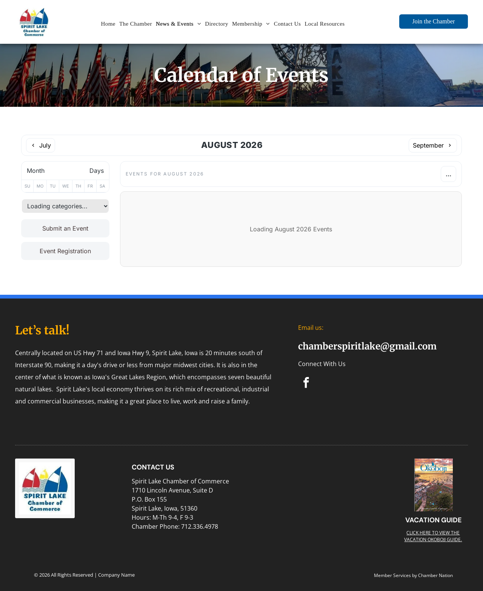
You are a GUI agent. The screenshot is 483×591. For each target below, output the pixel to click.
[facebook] (306, 384)
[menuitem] (108, 24)
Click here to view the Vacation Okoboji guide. (433, 536)
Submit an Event (65, 228)
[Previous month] (40, 145)
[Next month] (433, 145)
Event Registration (65, 251)
